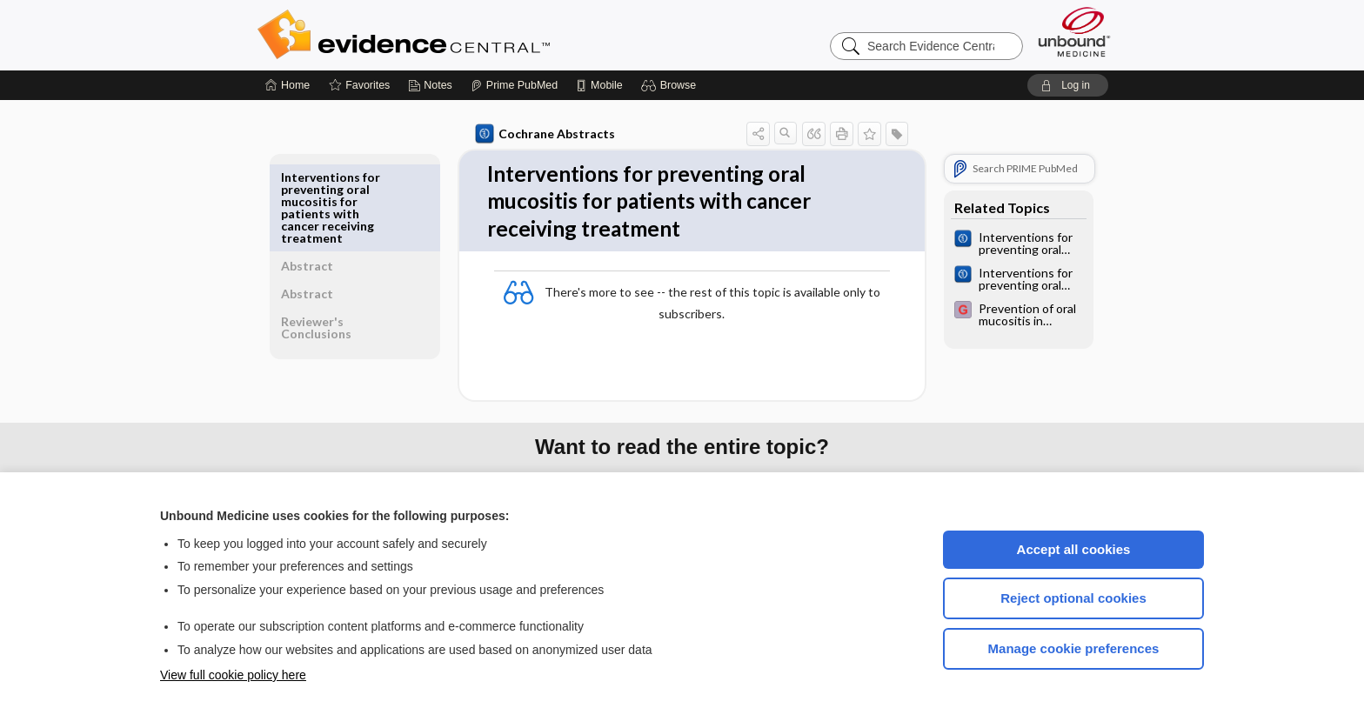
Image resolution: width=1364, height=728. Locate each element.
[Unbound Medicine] (1074, 31)
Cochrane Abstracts (541, 134)
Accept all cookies (1074, 549)
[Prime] (514, 85)
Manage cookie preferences (1074, 648)
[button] (671, 85)
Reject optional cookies (1073, 598)
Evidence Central (473, 35)
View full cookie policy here (233, 675)
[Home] (287, 85)
